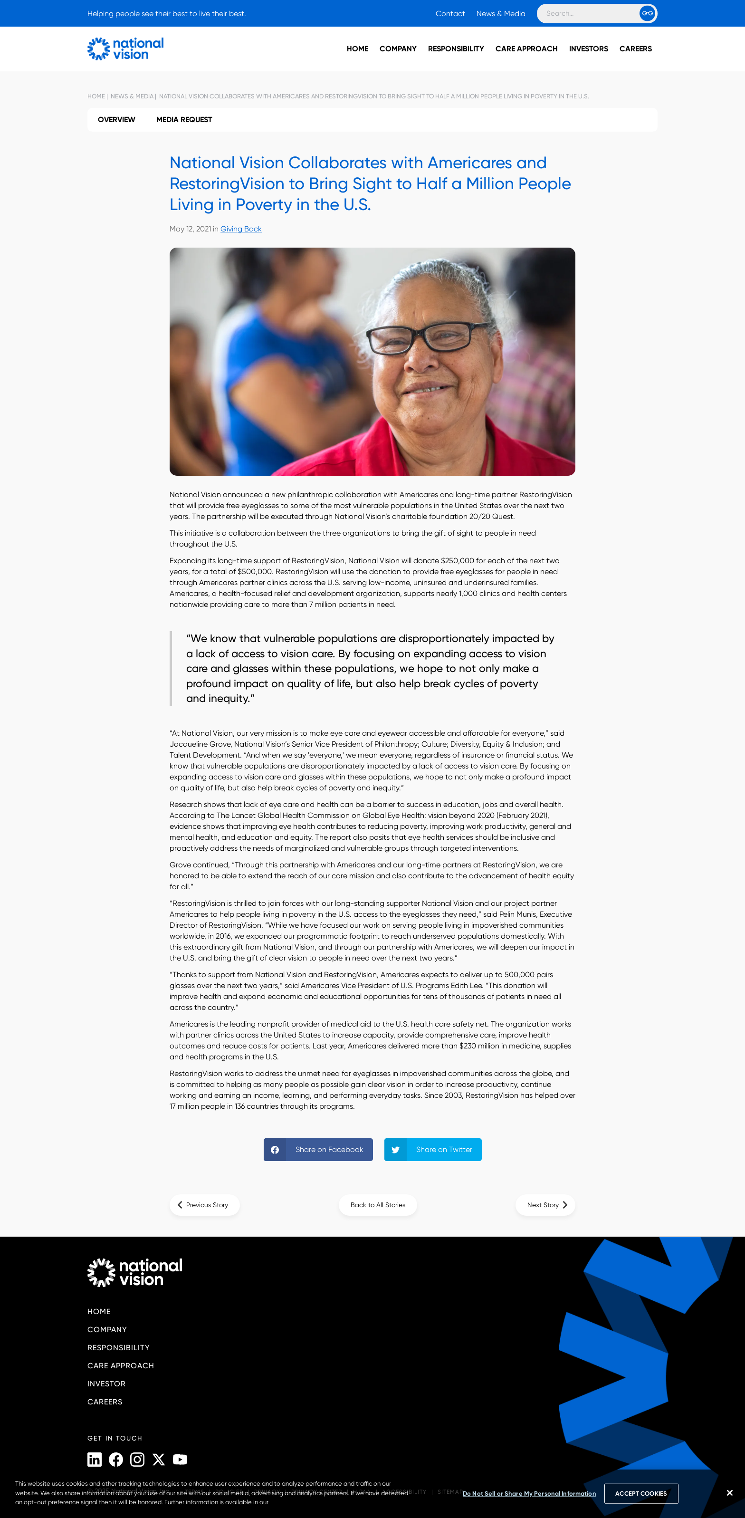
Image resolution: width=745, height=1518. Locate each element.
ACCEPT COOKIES (641, 1493)
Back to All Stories (378, 1205)
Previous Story (207, 1205)
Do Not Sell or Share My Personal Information (529, 1493)
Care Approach (527, 48)
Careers (636, 48)
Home (357, 48)
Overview (116, 119)
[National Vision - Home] (111, 49)
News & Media (501, 13)
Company (398, 48)
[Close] (729, 1492)
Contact (450, 13)
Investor (106, 1383)
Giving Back (241, 228)
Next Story (543, 1205)
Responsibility (456, 48)
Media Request (184, 119)
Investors (588, 48)
